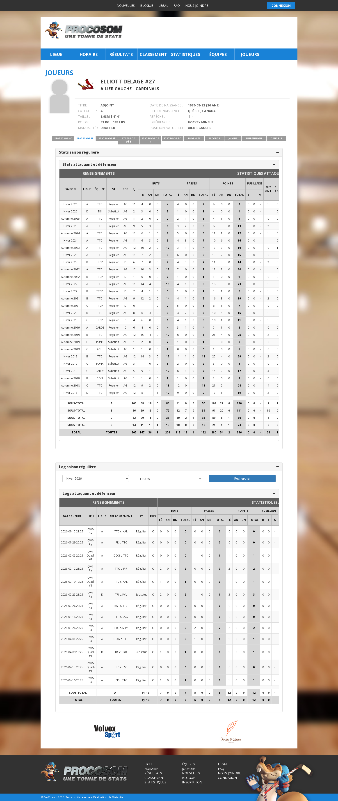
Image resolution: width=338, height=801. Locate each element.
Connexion (227, 778)
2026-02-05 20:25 (72, 555)
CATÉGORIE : (87, 111)
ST (113, 189)
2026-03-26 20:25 (72, 628)
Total (167, 195)
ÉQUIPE (100, 189)
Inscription (192, 782)
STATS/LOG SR (85, 138)
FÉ (142, 195)
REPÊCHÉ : (157, 116)
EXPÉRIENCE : (160, 122)
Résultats (121, 54)
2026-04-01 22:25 (72, 639)
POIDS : (83, 122)
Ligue (56, 54)
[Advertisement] (211, 32)
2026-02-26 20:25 (72, 606)
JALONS (232, 138)
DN (157, 195)
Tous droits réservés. (79, 797)
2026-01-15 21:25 (72, 531)
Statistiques (185, 54)
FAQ (177, 5)
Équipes (218, 54)
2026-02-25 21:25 (72, 594)
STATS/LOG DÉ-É (128, 140)
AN (150, 195)
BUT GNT (268, 189)
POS (125, 189)
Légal (163, 5)
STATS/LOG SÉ (106, 138)
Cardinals (147, 88)
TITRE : (83, 105)
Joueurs (250, 54)
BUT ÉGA (277, 189)
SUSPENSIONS (254, 138)
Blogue (146, 5)
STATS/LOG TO (172, 138)
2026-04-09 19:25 (72, 652)
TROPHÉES (194, 138)
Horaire (89, 54)
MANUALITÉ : (88, 128)
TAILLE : (84, 116)
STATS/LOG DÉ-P (151, 140)
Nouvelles (126, 5)
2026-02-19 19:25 (72, 582)
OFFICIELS (276, 138)
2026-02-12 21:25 (72, 569)
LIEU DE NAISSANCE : (165, 111)
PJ (134, 189)
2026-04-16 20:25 (72, 680)
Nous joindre (196, 5)
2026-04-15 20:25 (72, 667)
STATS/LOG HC (63, 138)
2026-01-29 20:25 (72, 542)
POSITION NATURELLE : (167, 128)
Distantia (117, 797)
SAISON (70, 189)
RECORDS (214, 138)
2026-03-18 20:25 (72, 617)
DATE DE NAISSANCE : (166, 105)
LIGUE (87, 189)
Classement (153, 54)
